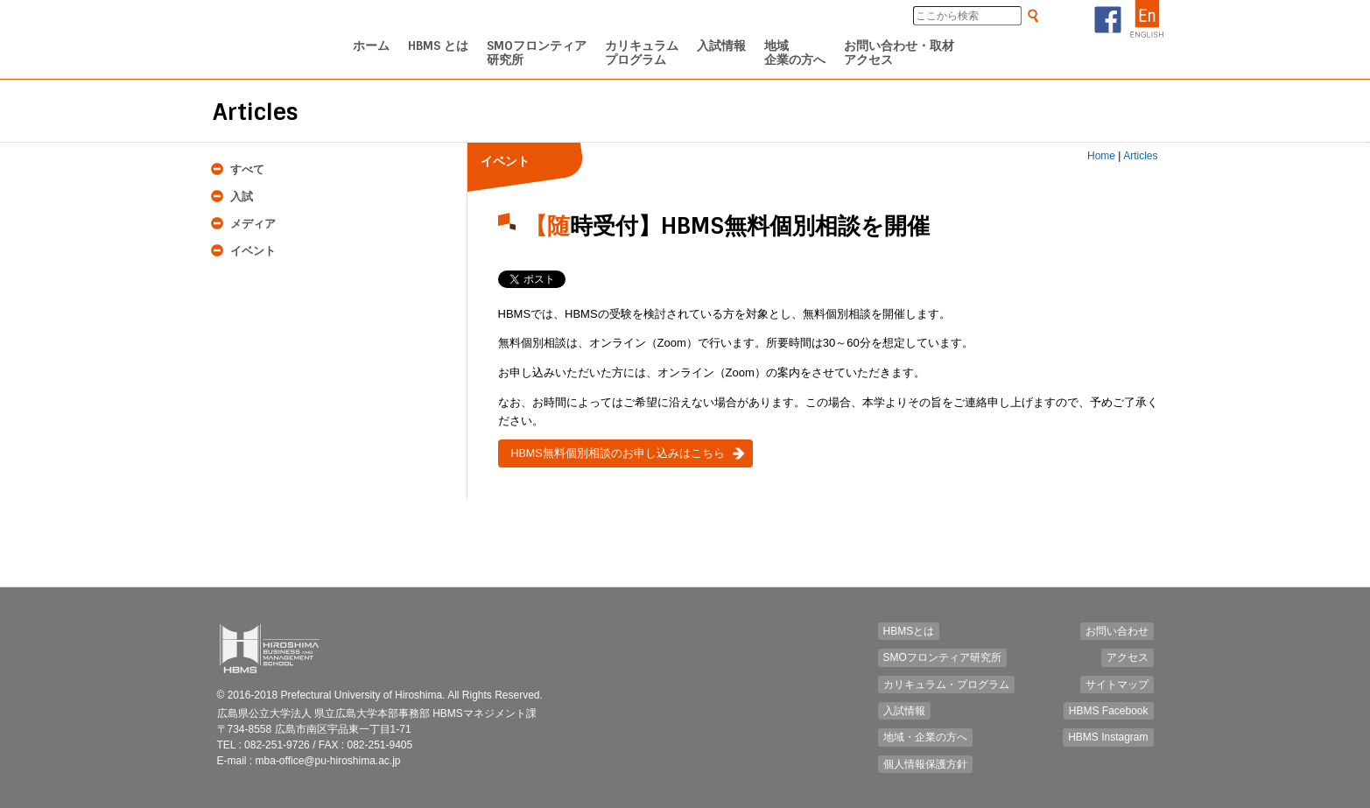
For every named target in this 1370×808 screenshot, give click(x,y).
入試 (241, 196)
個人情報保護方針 (925, 764)
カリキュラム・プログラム (946, 684)
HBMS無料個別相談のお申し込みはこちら (618, 453)
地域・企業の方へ (925, 737)
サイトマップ (1117, 684)
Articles (1140, 156)
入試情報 (904, 711)
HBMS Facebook (1109, 711)
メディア (253, 223)
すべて (247, 169)
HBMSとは (909, 631)
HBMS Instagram (1108, 737)
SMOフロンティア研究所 (942, 657)
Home (1101, 156)
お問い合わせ (1117, 631)
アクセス (1128, 657)
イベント (253, 250)
